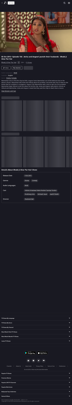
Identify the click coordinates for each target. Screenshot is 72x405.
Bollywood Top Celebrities (9, 391)
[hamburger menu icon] (69, 2)
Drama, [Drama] (8, 78)
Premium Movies (6, 378)
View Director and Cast (8, 91)
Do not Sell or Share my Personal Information (36, 369)
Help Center (28, 366)
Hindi (15, 73)
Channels (9, 366)
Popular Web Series (7, 387)
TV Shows (29, 63)
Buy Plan (11, 3)
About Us (18, 366)
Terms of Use (51, 366)
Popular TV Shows (6, 373)
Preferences (62, 366)
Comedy (13, 78)
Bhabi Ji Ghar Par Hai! (8, 62)
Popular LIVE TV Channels (9, 382)
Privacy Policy (39, 366)
